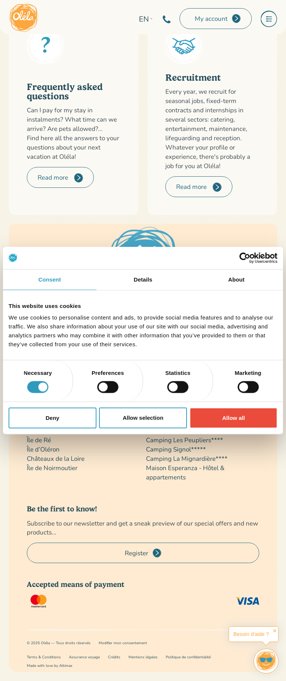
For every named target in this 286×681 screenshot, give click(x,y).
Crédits (114, 657)
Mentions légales (143, 657)
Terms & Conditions (44, 657)
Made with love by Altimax (49, 665)
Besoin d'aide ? (251, 634)
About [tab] (236, 279)
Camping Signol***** (176, 449)
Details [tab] (143, 279)
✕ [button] (275, 631)
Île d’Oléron (43, 449)
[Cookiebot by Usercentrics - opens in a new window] (244, 257)
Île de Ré (39, 440)
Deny (52, 417)
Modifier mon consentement (123, 642)
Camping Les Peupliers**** (184, 440)
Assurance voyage (84, 657)
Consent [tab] (49, 279)
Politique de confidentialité (188, 657)
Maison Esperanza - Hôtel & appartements (185, 472)
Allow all (233, 417)
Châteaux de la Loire (56, 458)
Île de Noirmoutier (52, 467)
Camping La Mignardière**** (187, 458)
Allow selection (143, 417)
